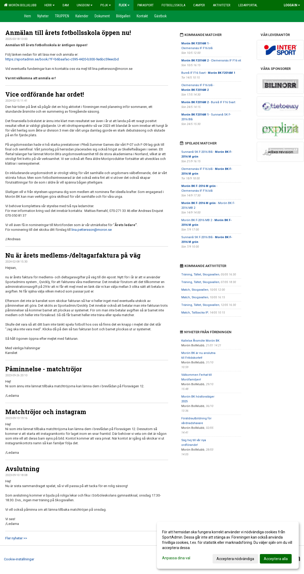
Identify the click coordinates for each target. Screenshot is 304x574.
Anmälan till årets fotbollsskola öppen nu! (68, 32)
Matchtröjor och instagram (45, 412)
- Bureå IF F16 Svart (208, 102)
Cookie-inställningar (19, 559)
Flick (124, 5)
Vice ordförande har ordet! (44, 94)
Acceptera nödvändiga (235, 559)
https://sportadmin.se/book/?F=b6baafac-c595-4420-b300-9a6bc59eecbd (62, 59)
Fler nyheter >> (16, 538)
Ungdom (84, 5)
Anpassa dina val (176, 558)
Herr (49, 5)
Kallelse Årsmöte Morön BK (200, 340)
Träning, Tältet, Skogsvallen (200, 274)
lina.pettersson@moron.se (91, 230)
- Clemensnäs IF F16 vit (211, 60)
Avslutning (22, 469)
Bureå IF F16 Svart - (208, 73)
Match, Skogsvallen (194, 289)
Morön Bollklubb (20, 5)
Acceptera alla (276, 559)
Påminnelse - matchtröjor (43, 369)
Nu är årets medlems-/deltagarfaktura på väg (73, 255)
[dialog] (228, 545)
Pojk (105, 5)
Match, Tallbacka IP (194, 312)
